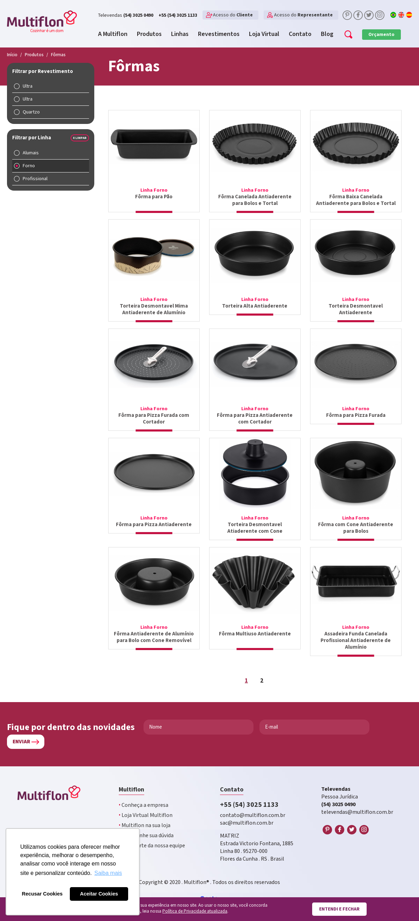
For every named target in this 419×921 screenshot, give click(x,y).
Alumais (31, 153)
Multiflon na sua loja (144, 825)
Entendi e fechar (339, 909)
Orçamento (381, 34)
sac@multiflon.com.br (246, 823)
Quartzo (31, 112)
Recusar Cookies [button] (42, 894)
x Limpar (80, 138)
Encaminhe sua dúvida (146, 835)
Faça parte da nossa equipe (152, 845)
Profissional (35, 179)
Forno (29, 166)
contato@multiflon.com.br (252, 815)
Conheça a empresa (143, 805)
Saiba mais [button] (108, 873)
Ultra (27, 86)
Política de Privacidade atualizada (194, 911)
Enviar (21, 741)
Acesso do (233, 15)
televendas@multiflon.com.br (357, 812)
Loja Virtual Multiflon (145, 815)
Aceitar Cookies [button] (99, 894)
